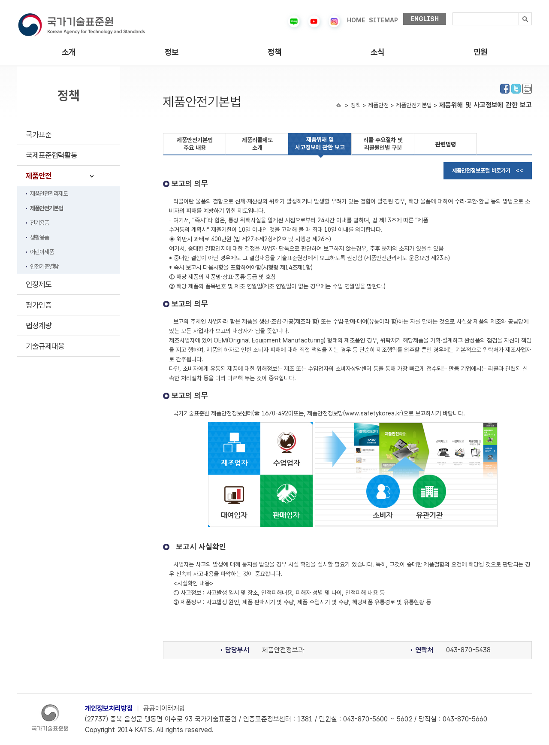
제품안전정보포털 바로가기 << (487, 170)
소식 (377, 52)
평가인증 (38, 304)
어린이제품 (42, 251)
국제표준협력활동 (51, 155)
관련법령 (445, 144)
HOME (356, 20)
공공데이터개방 (164, 708)
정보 (171, 52)
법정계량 (38, 325)
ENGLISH (425, 18)
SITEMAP (383, 20)
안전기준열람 (44, 266)
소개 (68, 52)
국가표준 (38, 134)
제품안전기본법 (46, 208)
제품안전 (38, 175)
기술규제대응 (45, 346)
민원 (480, 52)
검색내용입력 (452, 12)
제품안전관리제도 (49, 193)
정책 (274, 52)
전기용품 (39, 222)
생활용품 (39, 237)
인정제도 (38, 284)
